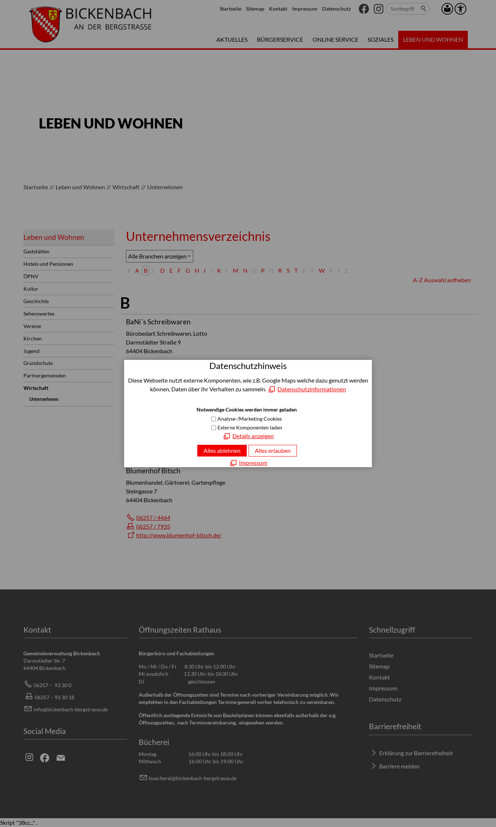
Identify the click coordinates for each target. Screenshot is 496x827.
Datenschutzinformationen (311, 388)
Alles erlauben (273, 450)
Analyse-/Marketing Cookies (249, 419)
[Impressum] (248, 462)
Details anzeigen (253, 435)
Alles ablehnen (222, 450)
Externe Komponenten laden (249, 427)
